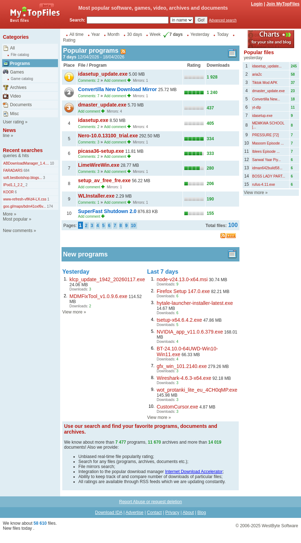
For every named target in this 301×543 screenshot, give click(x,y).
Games (17, 72)
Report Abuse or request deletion (150, 501)
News (9, 130)
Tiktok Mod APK (265, 83)
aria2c (257, 74)
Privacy (172, 512)
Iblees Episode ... (266, 152)
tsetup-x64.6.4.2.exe (179, 320)
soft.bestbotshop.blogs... (22, 178)
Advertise (135, 512)
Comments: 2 (88, 80)
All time (76, 34)
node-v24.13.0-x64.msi (182, 279)
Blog (201, 512)
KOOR (8, 192)
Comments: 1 (88, 202)
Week (155, 34)
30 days (134, 34)
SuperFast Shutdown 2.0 (107, 211)
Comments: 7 (88, 96)
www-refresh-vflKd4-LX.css (25, 199)
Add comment (115, 80)
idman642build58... (267, 168)
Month (113, 34)
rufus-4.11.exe (263, 184)
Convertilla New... (266, 99)
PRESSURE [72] (265, 135)
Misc (14, 113)
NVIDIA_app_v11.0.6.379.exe (190, 332)
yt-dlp (256, 107)
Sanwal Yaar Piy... (266, 160)
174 (49, 206)
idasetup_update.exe (103, 74)
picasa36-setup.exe (101, 151)
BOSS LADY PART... (268, 176)
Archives (18, 87)
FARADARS (13, 171)
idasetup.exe (93, 120)
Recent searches (23, 150)
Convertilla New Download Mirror (118, 89)
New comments (18, 230)
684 (26, 171)
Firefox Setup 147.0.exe (183, 291)
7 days (172, 34)
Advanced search (223, 20)
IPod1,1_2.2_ (14, 185)
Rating (69, 40)
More (8, 214)
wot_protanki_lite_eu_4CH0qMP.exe (197, 390)
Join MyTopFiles (283, 3)
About (188, 512)
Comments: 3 (88, 142)
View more (72, 312)
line (6, 135)
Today (222, 34)
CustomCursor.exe (177, 407)
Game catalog (22, 79)
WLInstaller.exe (96, 196)
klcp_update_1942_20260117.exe (107, 279)
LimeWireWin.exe (99, 165)
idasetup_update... (267, 66)
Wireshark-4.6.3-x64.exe (184, 378)
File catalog (20, 55)
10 (51, 163)
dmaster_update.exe (102, 105)
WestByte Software (280, 525)
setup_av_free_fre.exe (104, 180)
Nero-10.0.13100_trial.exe (108, 135)
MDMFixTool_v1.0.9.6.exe (98, 296)
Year (95, 34)
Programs (20, 63)
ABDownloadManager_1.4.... (26, 163)
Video (15, 96)
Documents (21, 104)
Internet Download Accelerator (194, 471)
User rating (13, 121)
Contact (154, 512)
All (12, 48)
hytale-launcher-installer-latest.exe (195, 303)
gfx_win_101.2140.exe (182, 366)
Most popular (15, 219)
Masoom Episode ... (268, 143)
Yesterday (199, 34)
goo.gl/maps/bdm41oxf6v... (24, 206)
